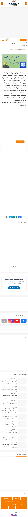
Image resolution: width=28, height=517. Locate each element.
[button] (20, 217)
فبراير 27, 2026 (14, 407)
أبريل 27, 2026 (14, 386)
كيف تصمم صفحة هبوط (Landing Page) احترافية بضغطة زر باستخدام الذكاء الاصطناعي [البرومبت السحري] (9, 382)
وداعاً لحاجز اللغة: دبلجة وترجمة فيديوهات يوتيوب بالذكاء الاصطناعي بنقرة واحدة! (9, 425)
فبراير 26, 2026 (14, 393)
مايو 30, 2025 (14, 442)
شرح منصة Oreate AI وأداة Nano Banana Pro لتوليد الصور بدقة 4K (10, 403)
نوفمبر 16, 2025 (14, 414)
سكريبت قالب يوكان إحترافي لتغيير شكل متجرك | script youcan (9, 438)
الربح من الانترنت (9, 501)
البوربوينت (17, 498)
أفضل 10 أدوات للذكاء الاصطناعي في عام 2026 (10, 396)
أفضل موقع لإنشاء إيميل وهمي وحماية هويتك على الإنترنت (10, 431)
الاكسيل (24, 498)
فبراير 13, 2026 (14, 436)
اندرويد (6, 504)
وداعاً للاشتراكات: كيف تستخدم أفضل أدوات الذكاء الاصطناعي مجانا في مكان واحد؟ (9, 389)
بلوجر (13, 507)
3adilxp (8, 512)
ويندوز (5, 507)
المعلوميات (23, 40)
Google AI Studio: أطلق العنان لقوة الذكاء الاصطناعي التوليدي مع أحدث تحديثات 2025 (9, 446)
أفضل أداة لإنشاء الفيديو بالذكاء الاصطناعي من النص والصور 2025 (9, 417)
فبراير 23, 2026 (14, 400)
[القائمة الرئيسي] (26, 3)
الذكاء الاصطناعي (22, 501)
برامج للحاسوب (22, 507)
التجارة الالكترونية (7, 498)
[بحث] (2, 3)
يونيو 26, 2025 (14, 429)
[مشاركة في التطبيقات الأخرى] (6, 217)
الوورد (14, 504)
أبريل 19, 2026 (14, 421)
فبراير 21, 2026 (14, 378)
